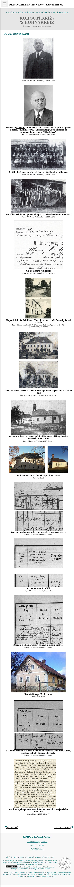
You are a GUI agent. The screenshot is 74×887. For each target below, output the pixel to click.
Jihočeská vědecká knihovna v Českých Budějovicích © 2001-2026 (30, 857)
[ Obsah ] (33, 845)
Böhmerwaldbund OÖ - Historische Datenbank (34, 325)
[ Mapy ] (41, 845)
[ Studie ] (44, 842)
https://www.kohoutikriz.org (46, 876)
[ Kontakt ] (40, 849)
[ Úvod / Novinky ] (33, 842)
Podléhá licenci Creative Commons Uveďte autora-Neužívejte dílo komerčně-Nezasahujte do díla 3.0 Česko (30, 868)
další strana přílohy (62, 827)
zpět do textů (12, 827)
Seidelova (20, 127)
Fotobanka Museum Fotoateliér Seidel (41, 134)
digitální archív (46, 534)
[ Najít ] (33, 849)
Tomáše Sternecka (46, 753)
